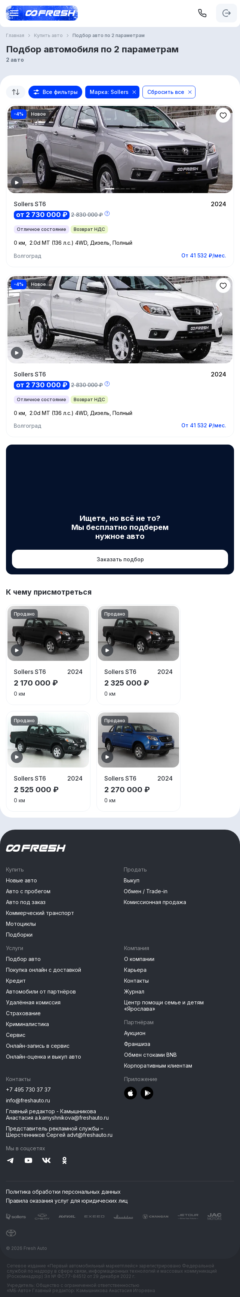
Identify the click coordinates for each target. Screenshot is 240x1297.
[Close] (134, 92)
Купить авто (48, 35)
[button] (55, 92)
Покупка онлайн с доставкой (43, 970)
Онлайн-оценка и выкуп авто (43, 1056)
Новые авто (21, 880)
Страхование (23, 1013)
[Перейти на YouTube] (28, 1161)
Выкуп (131, 880)
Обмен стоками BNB (150, 1055)
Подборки (19, 934)
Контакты (136, 980)
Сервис (15, 1035)
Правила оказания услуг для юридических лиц (67, 1201)
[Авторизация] (226, 13)
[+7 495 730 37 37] (202, 13)
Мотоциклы (21, 924)
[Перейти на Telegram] (10, 1161)
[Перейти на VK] (46, 1161)
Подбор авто (23, 959)
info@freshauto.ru (28, 1100)
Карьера (135, 970)
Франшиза (137, 1044)
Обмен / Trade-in (145, 891)
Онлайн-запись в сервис (38, 1046)
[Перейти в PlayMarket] (147, 1094)
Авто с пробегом (28, 891)
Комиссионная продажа (155, 902)
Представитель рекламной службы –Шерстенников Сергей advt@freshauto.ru (59, 1131)
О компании (139, 959)
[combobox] (15, 92)
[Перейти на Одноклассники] (64, 1161)
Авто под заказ (26, 902)
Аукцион (134, 1033)
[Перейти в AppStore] (130, 1094)
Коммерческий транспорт (40, 913)
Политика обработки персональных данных (63, 1192)
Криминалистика (27, 1024)
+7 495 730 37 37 (28, 1090)
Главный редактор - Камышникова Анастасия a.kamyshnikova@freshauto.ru (57, 1114)
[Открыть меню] (12, 13)
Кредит (16, 980)
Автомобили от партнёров (41, 991)
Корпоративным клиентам (158, 1065)
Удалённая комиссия (33, 1002)
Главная (15, 35)
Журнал (134, 991)
